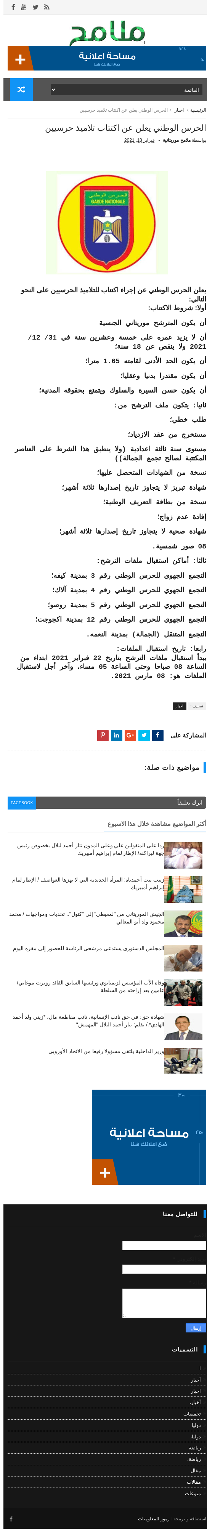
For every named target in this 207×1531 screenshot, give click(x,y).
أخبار (192, 1383)
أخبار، (191, 1406)
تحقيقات (188, 1417)
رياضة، (190, 1462)
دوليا (192, 1428)
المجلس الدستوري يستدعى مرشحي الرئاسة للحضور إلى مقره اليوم (85, 952)
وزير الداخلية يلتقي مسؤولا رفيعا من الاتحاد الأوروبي (103, 1055)
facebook (20, 807)
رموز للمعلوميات (150, 1521)
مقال (192, 1473)
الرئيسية (195, 113)
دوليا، (192, 1440)
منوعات (189, 1496)
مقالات (190, 1485)
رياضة (191, 1451)
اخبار (175, 113)
